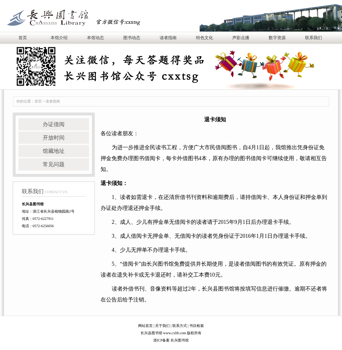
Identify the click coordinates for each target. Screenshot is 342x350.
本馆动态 (95, 37)
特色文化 (204, 37)
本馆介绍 (59, 37)
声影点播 (240, 37)
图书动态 (131, 37)
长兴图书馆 (180, 340)
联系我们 (313, 37)
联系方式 (179, 326)
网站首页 (145, 326)
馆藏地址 (54, 151)
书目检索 (196, 326)
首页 (22, 37)
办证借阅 (54, 124)
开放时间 (54, 138)
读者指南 (168, 37)
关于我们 (162, 326)
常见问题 (54, 164)
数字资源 (277, 37)
